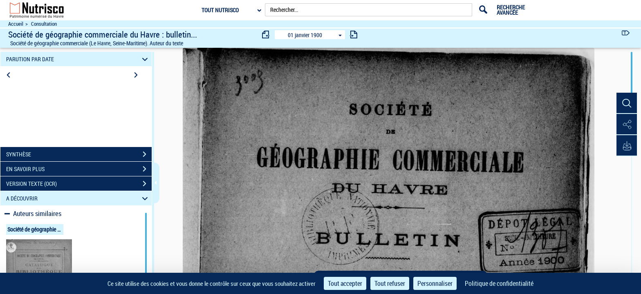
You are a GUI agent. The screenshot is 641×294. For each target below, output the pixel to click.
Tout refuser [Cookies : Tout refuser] (389, 283)
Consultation (44, 23)
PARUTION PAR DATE (78, 59)
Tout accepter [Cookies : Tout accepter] (345, 283)
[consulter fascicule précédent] (266, 34)
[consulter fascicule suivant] (354, 34)
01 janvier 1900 (305, 35)
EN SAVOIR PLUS (79, 169)
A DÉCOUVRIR (78, 198)
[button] (626, 103)
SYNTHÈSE (79, 154)
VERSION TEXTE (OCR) (79, 183)
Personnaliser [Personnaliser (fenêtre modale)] (435, 283)
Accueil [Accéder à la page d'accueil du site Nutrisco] (15, 23)
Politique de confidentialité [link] (499, 283)
